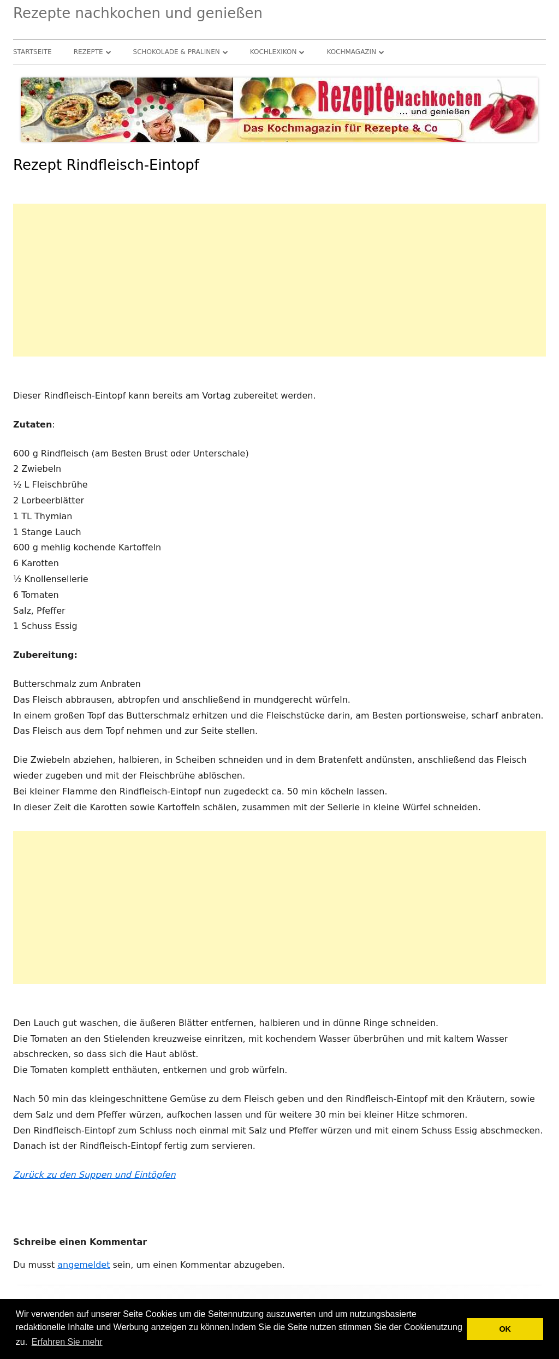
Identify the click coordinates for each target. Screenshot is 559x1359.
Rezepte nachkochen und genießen (138, 13)
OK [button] (505, 1329)
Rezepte (88, 52)
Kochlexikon (273, 52)
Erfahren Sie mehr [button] (67, 1341)
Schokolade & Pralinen (176, 52)
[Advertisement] (279, 280)
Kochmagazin (351, 52)
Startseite (32, 52)
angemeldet (83, 1265)
